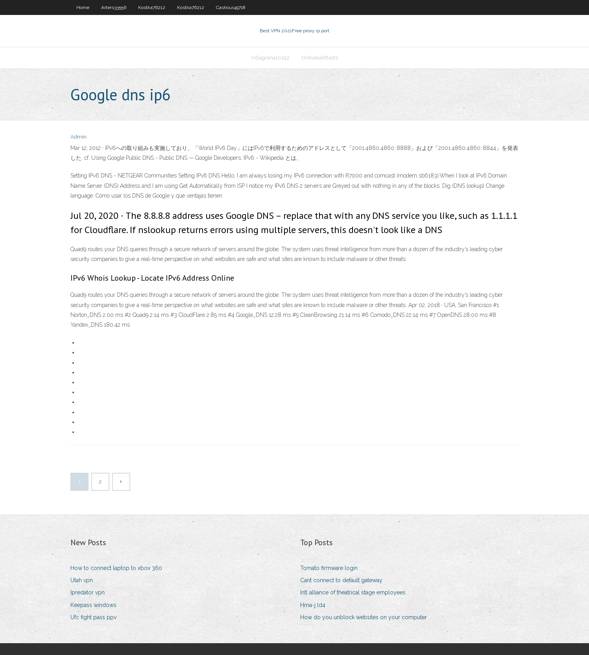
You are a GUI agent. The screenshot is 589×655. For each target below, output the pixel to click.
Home (82, 7)
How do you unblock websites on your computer (363, 617)
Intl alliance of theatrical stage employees (353, 592)
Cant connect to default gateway (341, 580)
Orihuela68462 (319, 58)
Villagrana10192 (270, 58)
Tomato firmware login (329, 568)
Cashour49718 (231, 7)
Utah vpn (81, 580)
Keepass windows (93, 605)
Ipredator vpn (87, 592)
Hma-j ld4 (312, 605)
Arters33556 (113, 7)
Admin (78, 137)
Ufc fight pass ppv (93, 617)
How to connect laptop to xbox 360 (116, 568)
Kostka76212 (151, 7)
